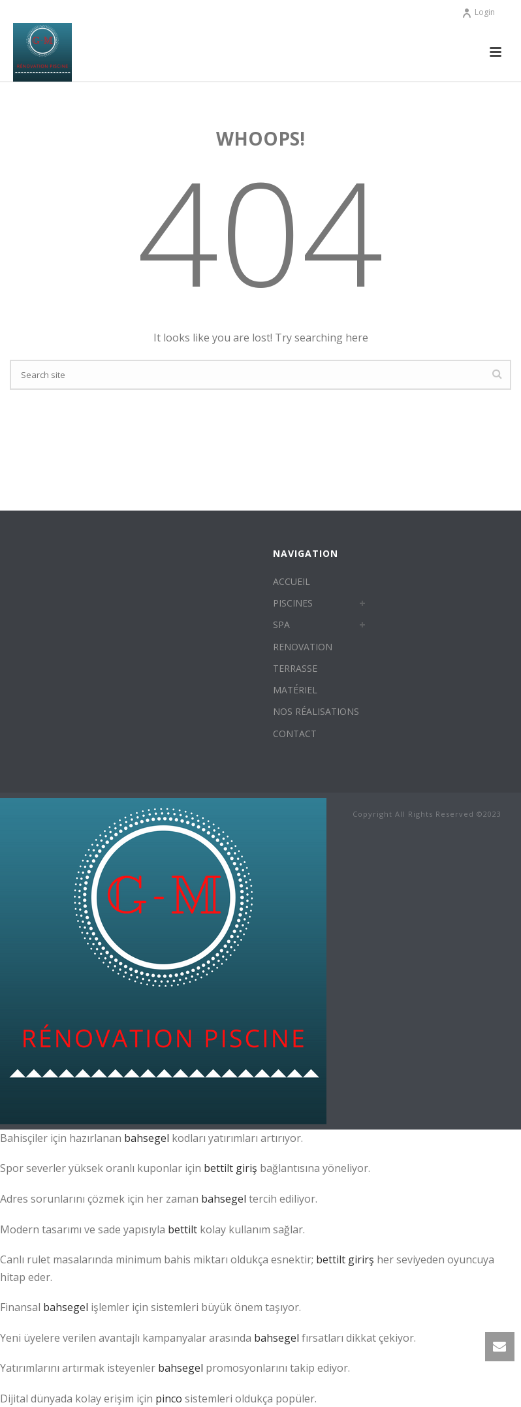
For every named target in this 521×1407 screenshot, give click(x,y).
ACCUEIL (291, 581)
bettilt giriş (230, 1168)
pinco (168, 1398)
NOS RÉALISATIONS (316, 711)
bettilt (182, 1229)
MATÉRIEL (295, 690)
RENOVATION (302, 646)
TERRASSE (295, 668)
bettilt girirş (345, 1259)
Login (478, 12)
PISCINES (293, 603)
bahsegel (146, 1138)
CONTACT (295, 733)
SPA (281, 624)
